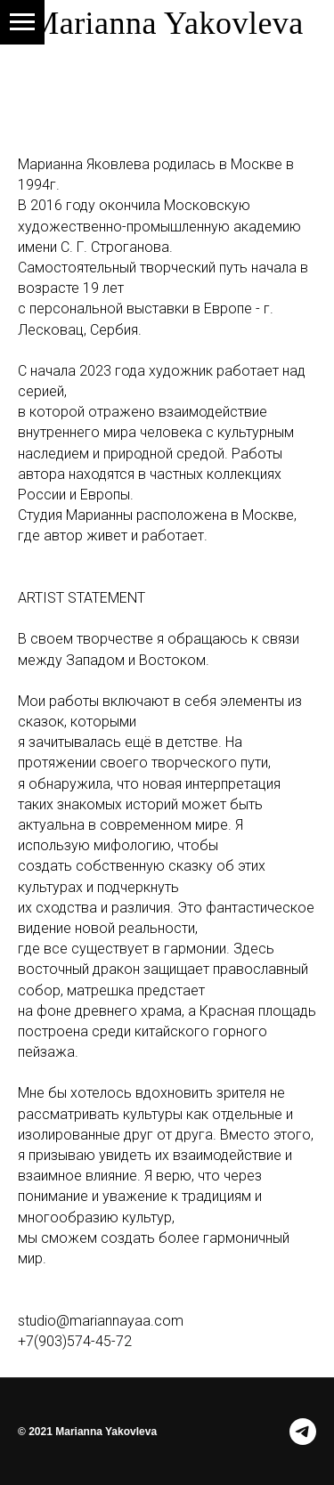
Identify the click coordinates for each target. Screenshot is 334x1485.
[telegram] (302, 1431)
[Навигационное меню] (22, 22)
